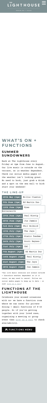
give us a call (14, 284)
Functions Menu (19, 330)
